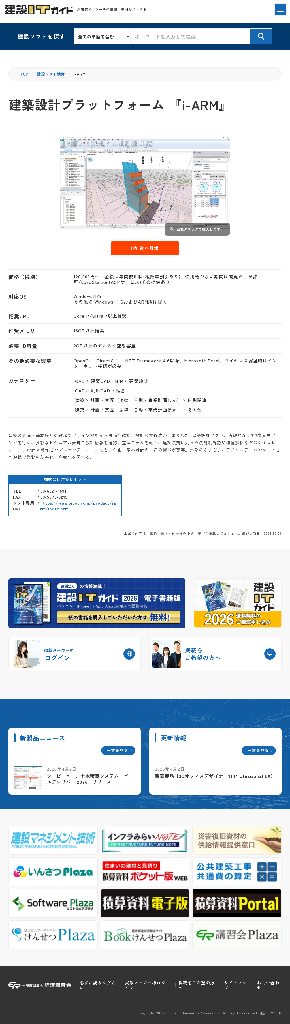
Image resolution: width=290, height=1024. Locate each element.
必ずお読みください (98, 985)
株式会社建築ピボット (65, 479)
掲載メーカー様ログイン (145, 985)
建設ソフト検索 (52, 74)
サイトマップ (235, 985)
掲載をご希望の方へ (196, 985)
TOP (24, 74)
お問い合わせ (268, 985)
